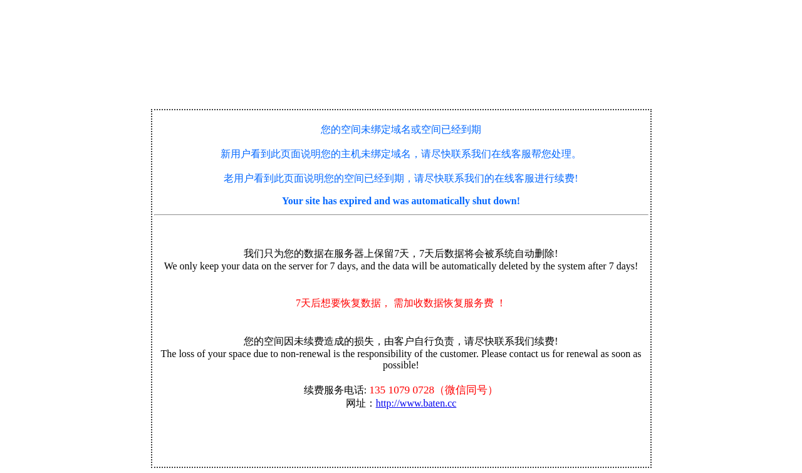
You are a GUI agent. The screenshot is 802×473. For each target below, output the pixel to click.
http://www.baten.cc (416, 403)
